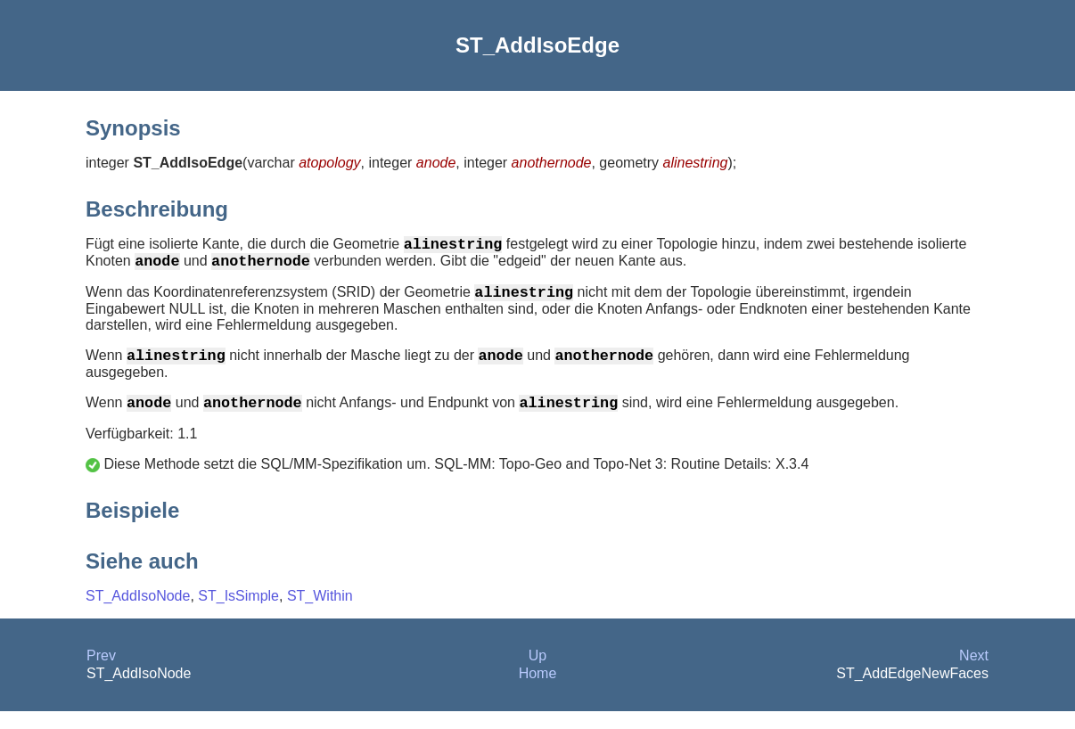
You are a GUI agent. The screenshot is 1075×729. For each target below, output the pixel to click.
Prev (101, 673)
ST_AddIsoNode (138, 613)
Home (538, 691)
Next (974, 673)
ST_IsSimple (238, 613)
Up (537, 673)
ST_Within (320, 613)
